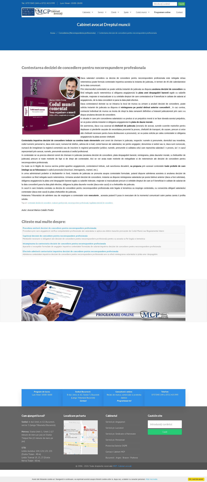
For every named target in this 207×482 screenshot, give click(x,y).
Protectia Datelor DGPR (116, 445)
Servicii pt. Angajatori (115, 421)
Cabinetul (86, 12)
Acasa (52, 33)
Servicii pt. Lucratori (115, 427)
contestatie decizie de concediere (39, 203)
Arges (118, 457)
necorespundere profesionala (78, 203)
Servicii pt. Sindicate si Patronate (121, 433)
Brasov (126, 457)
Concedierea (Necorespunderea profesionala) (77, 33)
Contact (179, 12)
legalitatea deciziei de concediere (101, 203)
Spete (126, 12)
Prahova (134, 457)
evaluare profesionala (59, 203)
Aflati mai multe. (151, 479)
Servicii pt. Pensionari (115, 439)
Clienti (113, 12)
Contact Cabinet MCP (115, 451)
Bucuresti (110, 457)
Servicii (100, 12)
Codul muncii (141, 12)
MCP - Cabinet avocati (122, 466)
